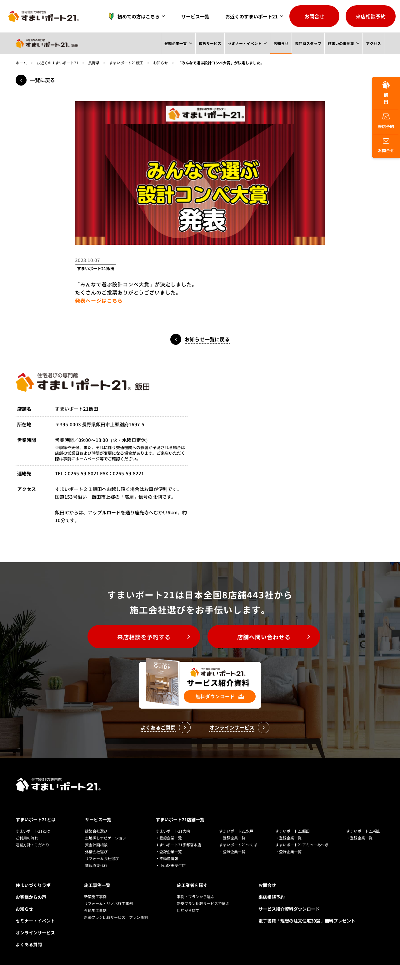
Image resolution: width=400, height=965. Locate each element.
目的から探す (188, 910)
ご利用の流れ (27, 837)
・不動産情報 (167, 858)
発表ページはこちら (99, 300)
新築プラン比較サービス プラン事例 (116, 917)
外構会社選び (96, 851)
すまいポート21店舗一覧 (180, 819)
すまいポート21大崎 (173, 831)
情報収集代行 (96, 865)
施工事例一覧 (97, 885)
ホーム (21, 62)
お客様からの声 (31, 897)
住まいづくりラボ (33, 885)
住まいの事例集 (341, 43)
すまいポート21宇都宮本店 (178, 844)
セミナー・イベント (244, 43)
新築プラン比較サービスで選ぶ (203, 903)
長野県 (93, 62)
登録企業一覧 (175, 43)
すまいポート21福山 (363, 831)
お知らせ (280, 43)
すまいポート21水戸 (236, 831)
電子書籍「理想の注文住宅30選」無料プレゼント (306, 921)
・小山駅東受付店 (171, 865)
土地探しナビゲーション (105, 837)
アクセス (373, 43)
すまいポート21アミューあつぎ (301, 844)
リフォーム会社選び (102, 858)
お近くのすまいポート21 (251, 16)
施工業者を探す (192, 885)
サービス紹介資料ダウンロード (289, 909)
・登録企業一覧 (169, 837)
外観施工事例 (95, 910)
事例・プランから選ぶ (195, 896)
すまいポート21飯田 (126, 62)
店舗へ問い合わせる (264, 637)
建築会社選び (96, 831)
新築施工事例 (95, 896)
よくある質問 (29, 944)
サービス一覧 (195, 16)
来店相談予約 (371, 16)
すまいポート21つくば (238, 844)
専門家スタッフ (308, 43)
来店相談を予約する (144, 637)
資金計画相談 (96, 844)
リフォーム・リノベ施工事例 (108, 903)
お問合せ (314, 16)
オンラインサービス (35, 932)
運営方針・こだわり (32, 844)
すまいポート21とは (36, 819)
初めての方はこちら (132, 16)
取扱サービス (209, 43)
